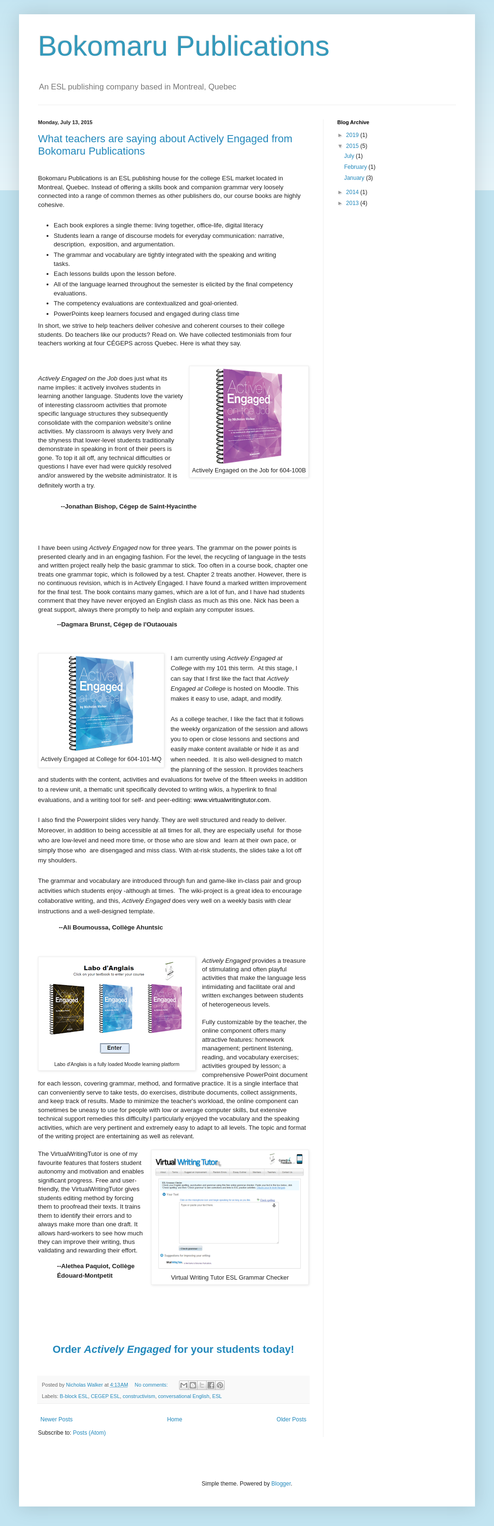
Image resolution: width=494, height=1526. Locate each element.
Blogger (281, 1483)
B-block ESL (74, 1396)
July (350, 156)
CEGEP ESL (105, 1396)
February (356, 167)
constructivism (139, 1396)
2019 (353, 135)
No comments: (152, 1385)
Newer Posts (56, 1419)
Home (174, 1419)
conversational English (183, 1396)
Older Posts (291, 1419)
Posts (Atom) (89, 1432)
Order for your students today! (173, 1349)
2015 (353, 146)
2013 (353, 203)
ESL (217, 1396)
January (355, 178)
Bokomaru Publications (184, 46)
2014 (353, 192)
